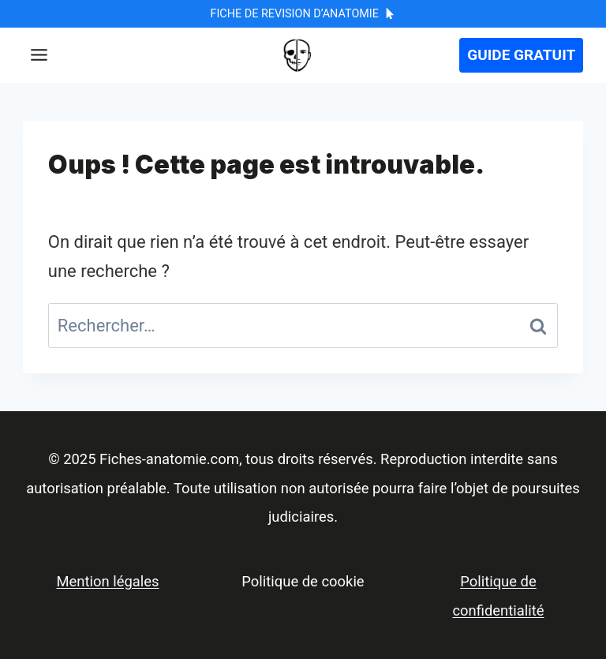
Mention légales (108, 581)
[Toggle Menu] (39, 55)
